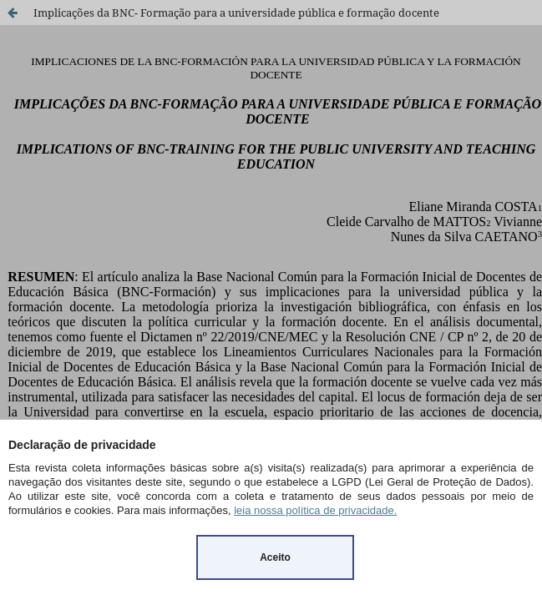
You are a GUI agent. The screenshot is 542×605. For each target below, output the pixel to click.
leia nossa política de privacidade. (315, 510)
